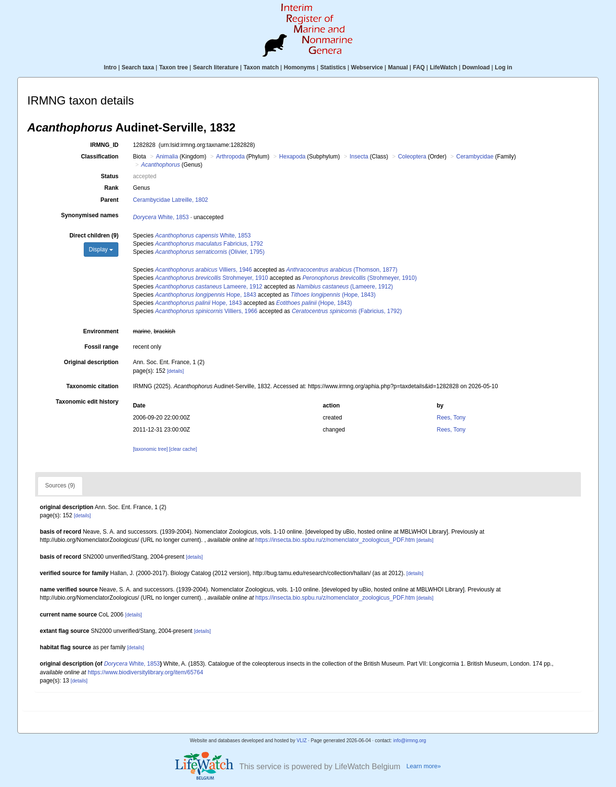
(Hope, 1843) (333, 294)
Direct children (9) (93, 235)
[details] (175, 371)
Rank (111, 187)
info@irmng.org (409, 740)
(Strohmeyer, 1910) (359, 278)
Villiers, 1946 (203, 269)
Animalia (167, 156)
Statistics (333, 67)
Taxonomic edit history (87, 401)
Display (101, 249)
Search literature (216, 67)
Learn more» (423, 766)
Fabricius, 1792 (209, 243)
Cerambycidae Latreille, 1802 (170, 200)
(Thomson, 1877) (342, 269)
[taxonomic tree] (150, 449)
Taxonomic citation (92, 386)
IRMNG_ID (104, 145)
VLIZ (301, 740)
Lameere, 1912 (208, 286)
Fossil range (102, 346)
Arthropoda (230, 156)
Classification (99, 156)
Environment (100, 331)
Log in (503, 67)
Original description (91, 362)
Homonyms (299, 67)
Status (110, 176)
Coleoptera (412, 156)
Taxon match (261, 67)
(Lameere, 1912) (344, 286)
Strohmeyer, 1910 (211, 278)
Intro (110, 67)
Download (476, 67)
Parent (109, 200)
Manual (398, 67)
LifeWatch (443, 67)
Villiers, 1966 (206, 311)
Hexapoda (292, 156)
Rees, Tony (450, 417)
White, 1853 (161, 217)
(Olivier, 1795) (209, 252)
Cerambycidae (474, 156)
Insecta (359, 156)
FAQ (419, 67)
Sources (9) (60, 485)
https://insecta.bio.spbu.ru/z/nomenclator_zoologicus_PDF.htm (335, 540)
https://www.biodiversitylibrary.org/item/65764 (145, 672)
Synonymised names (89, 215)
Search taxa (138, 67)
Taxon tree (173, 67)
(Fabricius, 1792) (347, 311)
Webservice (367, 67)
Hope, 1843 (205, 294)
